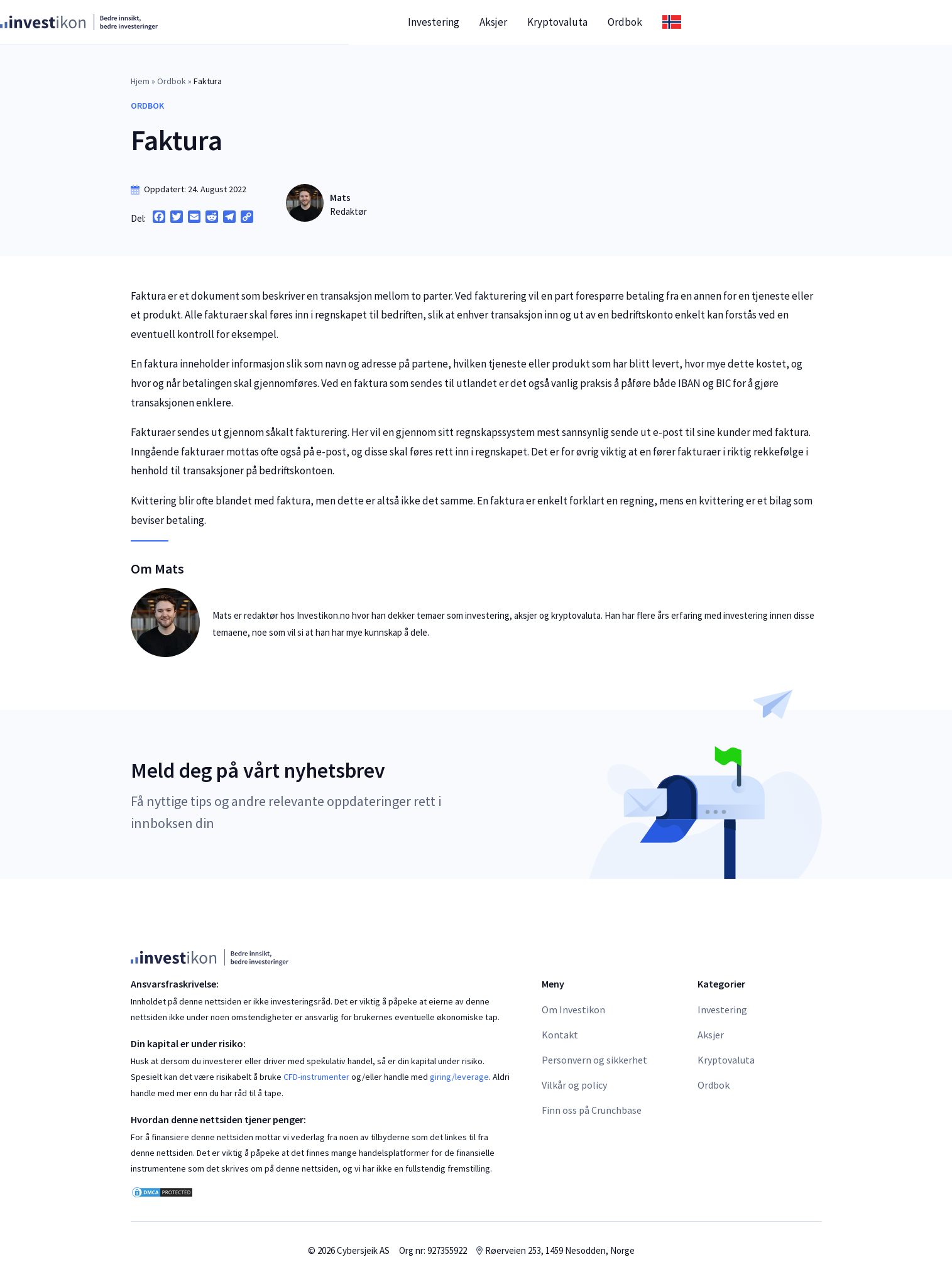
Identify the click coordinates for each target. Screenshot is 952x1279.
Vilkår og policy (574, 1085)
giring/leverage (459, 1076)
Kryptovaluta (688, 22)
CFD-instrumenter (316, 1076)
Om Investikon (573, 1009)
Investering (564, 22)
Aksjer (624, 22)
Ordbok (755, 22)
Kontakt (560, 1034)
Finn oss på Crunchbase (592, 1110)
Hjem (140, 81)
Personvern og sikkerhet (594, 1059)
